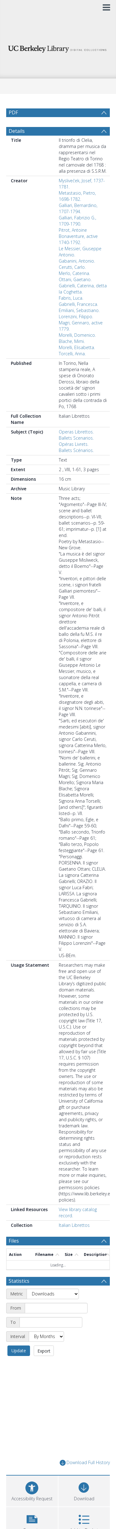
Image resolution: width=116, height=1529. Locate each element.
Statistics (19, 1281)
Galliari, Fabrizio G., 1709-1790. (77, 221)
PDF (13, 112)
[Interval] (46, 1336)
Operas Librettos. (76, 432)
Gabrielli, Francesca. (78, 304)
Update (18, 1351)
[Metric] (53, 1294)
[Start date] (56, 1308)
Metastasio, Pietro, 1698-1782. (77, 196)
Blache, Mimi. (72, 341)
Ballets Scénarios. (76, 450)
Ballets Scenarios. (76, 438)
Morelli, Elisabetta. (77, 347)
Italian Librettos (74, 1225)
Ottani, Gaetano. (75, 279)
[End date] (50, 1322)
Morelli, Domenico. (77, 335)
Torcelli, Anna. (72, 354)
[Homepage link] (58, 47)
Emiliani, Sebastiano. (79, 310)
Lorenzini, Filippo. (76, 316)
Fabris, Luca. (71, 298)
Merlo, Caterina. (74, 273)
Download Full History (85, 1462)
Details (17, 131)
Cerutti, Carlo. (72, 267)
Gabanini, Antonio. (77, 261)
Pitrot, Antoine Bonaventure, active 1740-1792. (78, 236)
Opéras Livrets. (73, 444)
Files (14, 1240)
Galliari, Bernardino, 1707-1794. (78, 208)
